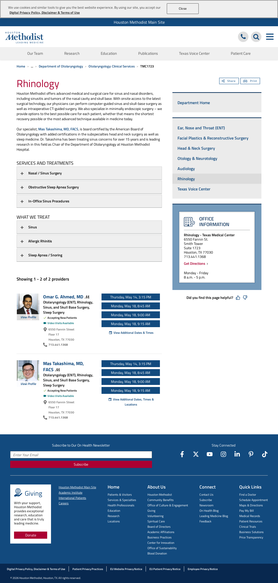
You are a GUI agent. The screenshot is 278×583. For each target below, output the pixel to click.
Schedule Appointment (253, 499)
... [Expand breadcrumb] (32, 66)
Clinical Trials (247, 526)
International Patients (72, 497)
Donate (30, 535)
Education (109, 53)
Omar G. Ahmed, (66, 296)
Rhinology (186, 179)
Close (183, 8)
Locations (114, 521)
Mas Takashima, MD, (63, 366)
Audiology (186, 168)
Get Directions (195, 263)
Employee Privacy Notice (203, 569)
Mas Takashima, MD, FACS (58, 129)
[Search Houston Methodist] (256, 37)
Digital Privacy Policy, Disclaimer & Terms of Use (36, 569)
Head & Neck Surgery (196, 148)
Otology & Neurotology (197, 158)
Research (72, 53)
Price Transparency (251, 537)
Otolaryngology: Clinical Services (112, 66)
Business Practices (159, 537)
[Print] (250, 81)
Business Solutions (251, 532)
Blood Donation (157, 553)
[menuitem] (139, 22)
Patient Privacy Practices (87, 569)
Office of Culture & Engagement (167, 505)
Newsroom (206, 505)
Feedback (205, 521)
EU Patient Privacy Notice (165, 569)
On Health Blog (209, 510)
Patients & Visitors (120, 494)
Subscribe (81, 464)
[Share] (229, 81)
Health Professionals (121, 505)
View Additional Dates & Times (131, 332)
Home (21, 66)
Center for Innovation (160, 542)
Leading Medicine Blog (213, 515)
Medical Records (249, 515)
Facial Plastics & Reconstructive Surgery (213, 138)
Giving (151, 510)
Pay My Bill (246, 510)
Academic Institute (70, 492)
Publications (148, 53)
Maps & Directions (251, 505)
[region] (139, 9)
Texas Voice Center (194, 53)
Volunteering (155, 515)
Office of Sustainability (162, 548)
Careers (64, 503)
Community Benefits (160, 499)
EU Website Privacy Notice (126, 569)
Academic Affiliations (160, 532)
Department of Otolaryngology (61, 66)
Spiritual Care (156, 521)
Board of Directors (159, 526)
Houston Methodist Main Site (139, 22)
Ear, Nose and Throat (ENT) (201, 128)
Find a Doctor (247, 494)
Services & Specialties (122, 499)
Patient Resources (250, 521)
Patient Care (241, 53)
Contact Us (206, 494)
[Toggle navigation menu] (269, 37)
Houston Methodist (159, 494)
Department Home (194, 103)
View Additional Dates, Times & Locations (131, 402)
